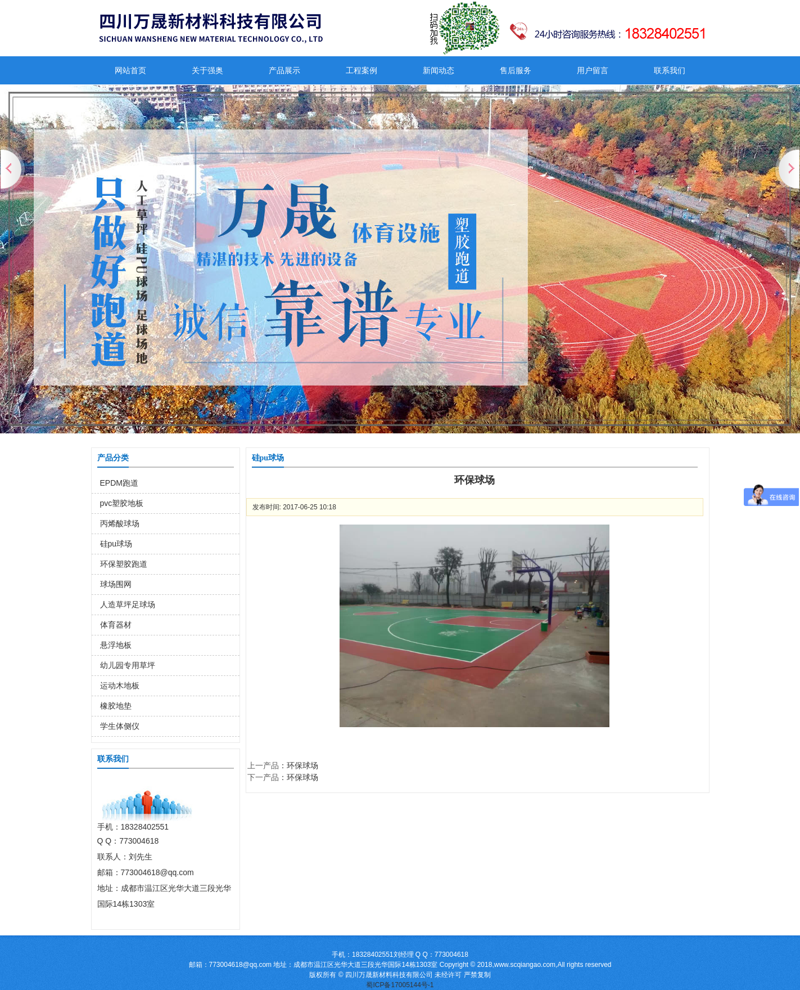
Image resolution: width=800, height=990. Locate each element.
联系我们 (669, 70)
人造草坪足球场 (127, 604)
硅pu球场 (116, 543)
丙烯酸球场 (119, 523)
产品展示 (284, 70)
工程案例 (361, 70)
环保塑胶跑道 (123, 563)
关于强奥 (207, 70)
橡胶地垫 (116, 705)
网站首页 (130, 70)
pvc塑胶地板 (122, 503)
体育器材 (116, 624)
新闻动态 (438, 70)
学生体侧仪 (119, 726)
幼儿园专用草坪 (127, 665)
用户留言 (592, 70)
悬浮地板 (116, 644)
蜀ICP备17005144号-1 (399, 985)
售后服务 (515, 70)
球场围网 (116, 584)
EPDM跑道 (119, 482)
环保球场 (302, 765)
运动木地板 (119, 685)
